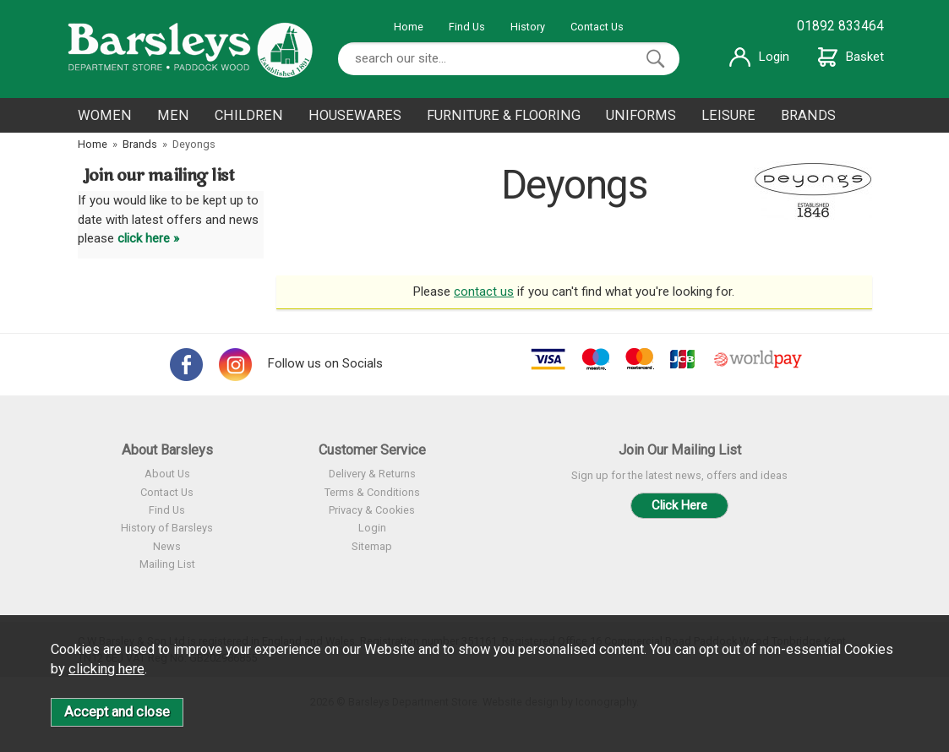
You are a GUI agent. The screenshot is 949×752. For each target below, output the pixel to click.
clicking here (106, 669)
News (167, 546)
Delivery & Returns (372, 473)
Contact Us (597, 26)
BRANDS (808, 115)
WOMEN (105, 115)
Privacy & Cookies (372, 510)
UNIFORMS (641, 115)
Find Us (467, 26)
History (527, 26)
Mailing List (167, 564)
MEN (173, 115)
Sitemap (372, 546)
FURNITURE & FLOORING (504, 115)
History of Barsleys (167, 527)
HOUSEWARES (354, 115)
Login (759, 56)
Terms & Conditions (372, 492)
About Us (167, 473)
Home (408, 26)
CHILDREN (249, 115)
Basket (851, 56)
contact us (484, 291)
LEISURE (728, 115)
